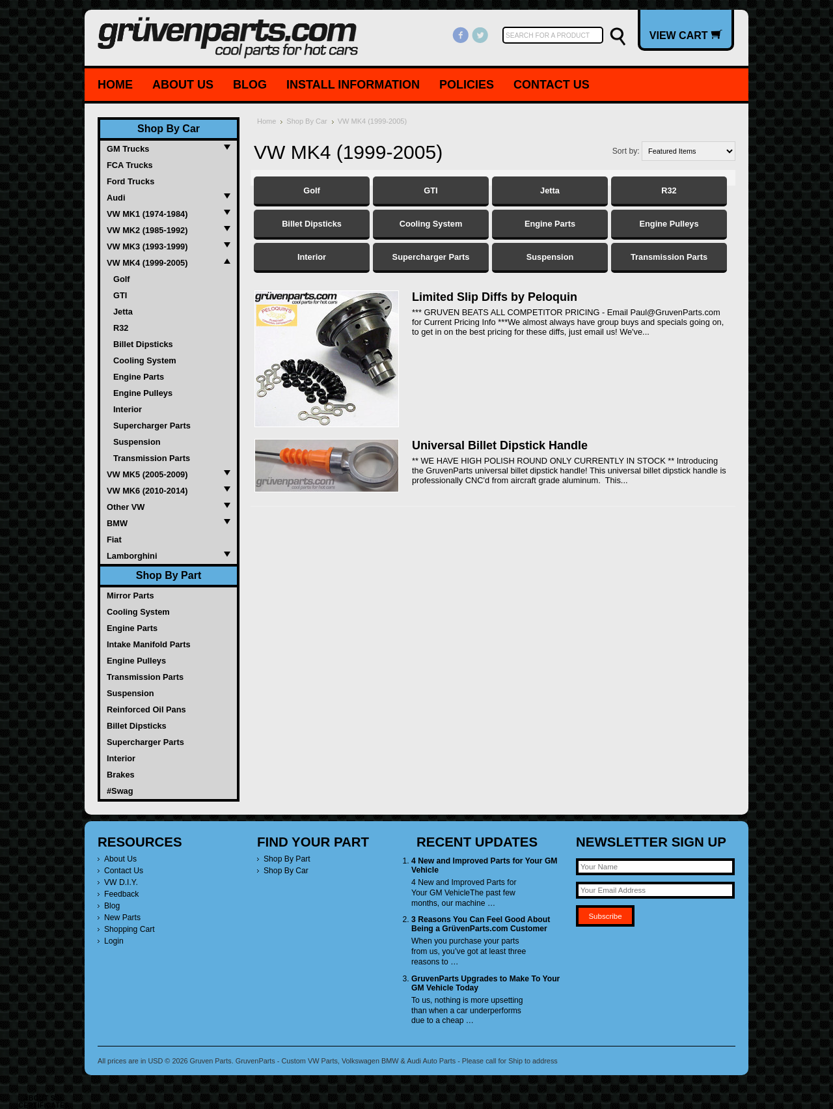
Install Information (353, 84)
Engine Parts (138, 377)
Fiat (114, 539)
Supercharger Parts (152, 425)
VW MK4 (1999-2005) (147, 263)
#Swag (120, 791)
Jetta (123, 311)
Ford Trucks (130, 181)
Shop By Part (168, 575)
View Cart (685, 35)
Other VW (125, 507)
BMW (117, 523)
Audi (116, 198)
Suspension (137, 442)
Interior (127, 409)
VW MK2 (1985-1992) (147, 230)
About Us (182, 84)
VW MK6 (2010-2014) (147, 491)
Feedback (121, 894)
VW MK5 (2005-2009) (147, 474)
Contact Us (551, 84)
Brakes (121, 774)
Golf (121, 279)
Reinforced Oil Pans (146, 709)
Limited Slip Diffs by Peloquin (494, 296)
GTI (120, 295)
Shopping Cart (129, 929)
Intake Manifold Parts (149, 644)
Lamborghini (132, 556)
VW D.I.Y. (121, 882)
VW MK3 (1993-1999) (147, 246)
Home (115, 84)
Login (114, 941)
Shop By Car (168, 128)
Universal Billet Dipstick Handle (500, 445)
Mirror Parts (130, 595)
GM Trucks (128, 149)
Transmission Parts (151, 458)
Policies (466, 84)
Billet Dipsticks (143, 344)
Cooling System (144, 360)
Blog (250, 84)
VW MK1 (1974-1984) (147, 214)
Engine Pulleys (142, 393)
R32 (120, 328)
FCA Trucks (130, 165)
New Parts (122, 917)
